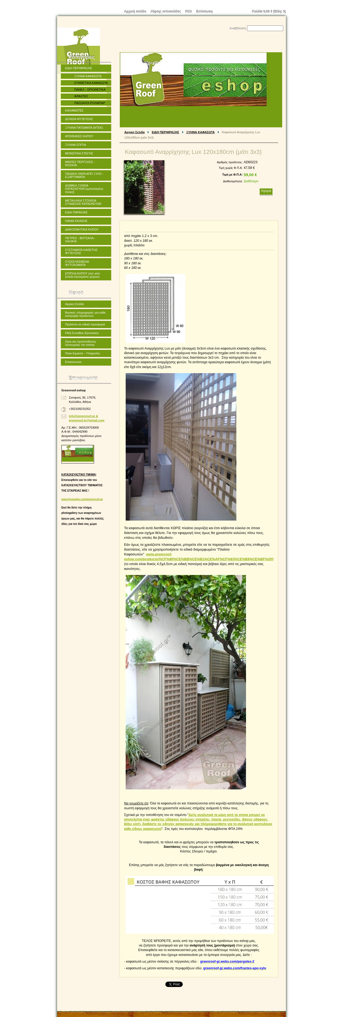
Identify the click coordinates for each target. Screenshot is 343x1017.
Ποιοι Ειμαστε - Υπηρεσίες (82, 353)
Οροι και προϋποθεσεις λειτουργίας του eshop (80, 343)
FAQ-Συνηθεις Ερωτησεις (82, 333)
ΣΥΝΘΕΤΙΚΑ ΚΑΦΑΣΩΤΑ (91, 82)
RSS (188, 11)
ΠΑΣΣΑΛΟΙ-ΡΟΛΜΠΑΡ (89, 103)
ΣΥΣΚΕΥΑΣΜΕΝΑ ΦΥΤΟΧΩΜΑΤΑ (77, 263)
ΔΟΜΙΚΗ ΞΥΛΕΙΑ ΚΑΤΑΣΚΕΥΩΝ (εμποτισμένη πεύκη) (84, 189)
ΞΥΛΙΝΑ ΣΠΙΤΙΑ (75, 144)
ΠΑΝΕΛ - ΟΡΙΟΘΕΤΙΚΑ (90, 89)
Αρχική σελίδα (135, 11)
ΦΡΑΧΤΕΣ (81, 96)
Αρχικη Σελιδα (134, 132)
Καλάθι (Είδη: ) (269, 11)
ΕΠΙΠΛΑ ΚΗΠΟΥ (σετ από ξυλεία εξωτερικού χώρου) (82, 275)
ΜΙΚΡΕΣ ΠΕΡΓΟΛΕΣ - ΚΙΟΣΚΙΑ (80, 163)
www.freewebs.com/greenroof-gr (82, 499)
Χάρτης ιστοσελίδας (165, 11)
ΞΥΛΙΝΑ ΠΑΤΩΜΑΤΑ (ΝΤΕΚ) (84, 127)
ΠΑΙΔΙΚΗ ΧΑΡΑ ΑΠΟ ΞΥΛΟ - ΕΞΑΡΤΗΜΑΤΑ (84, 175)
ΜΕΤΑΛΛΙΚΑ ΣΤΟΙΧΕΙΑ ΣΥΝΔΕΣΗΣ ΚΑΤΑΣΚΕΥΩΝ (83, 202)
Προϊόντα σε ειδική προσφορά (85, 324)
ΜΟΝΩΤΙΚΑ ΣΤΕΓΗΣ (79, 153)
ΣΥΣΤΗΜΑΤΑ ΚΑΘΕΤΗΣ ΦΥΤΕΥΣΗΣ (81, 251)
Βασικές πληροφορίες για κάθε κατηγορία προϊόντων (85, 314)
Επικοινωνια (73, 361)
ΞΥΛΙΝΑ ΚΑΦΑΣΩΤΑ (200, 132)
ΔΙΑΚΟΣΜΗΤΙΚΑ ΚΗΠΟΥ (82, 229)
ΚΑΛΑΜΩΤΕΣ (74, 110)
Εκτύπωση (204, 11)
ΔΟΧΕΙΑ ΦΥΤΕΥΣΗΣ (79, 119)
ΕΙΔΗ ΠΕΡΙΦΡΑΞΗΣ (165, 132)
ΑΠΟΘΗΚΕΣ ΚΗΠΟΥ (79, 136)
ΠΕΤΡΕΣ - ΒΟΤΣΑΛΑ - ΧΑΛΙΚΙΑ (80, 239)
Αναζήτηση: (237, 28)
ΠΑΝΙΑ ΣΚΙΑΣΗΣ (76, 220)
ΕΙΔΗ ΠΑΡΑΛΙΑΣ (76, 212)
